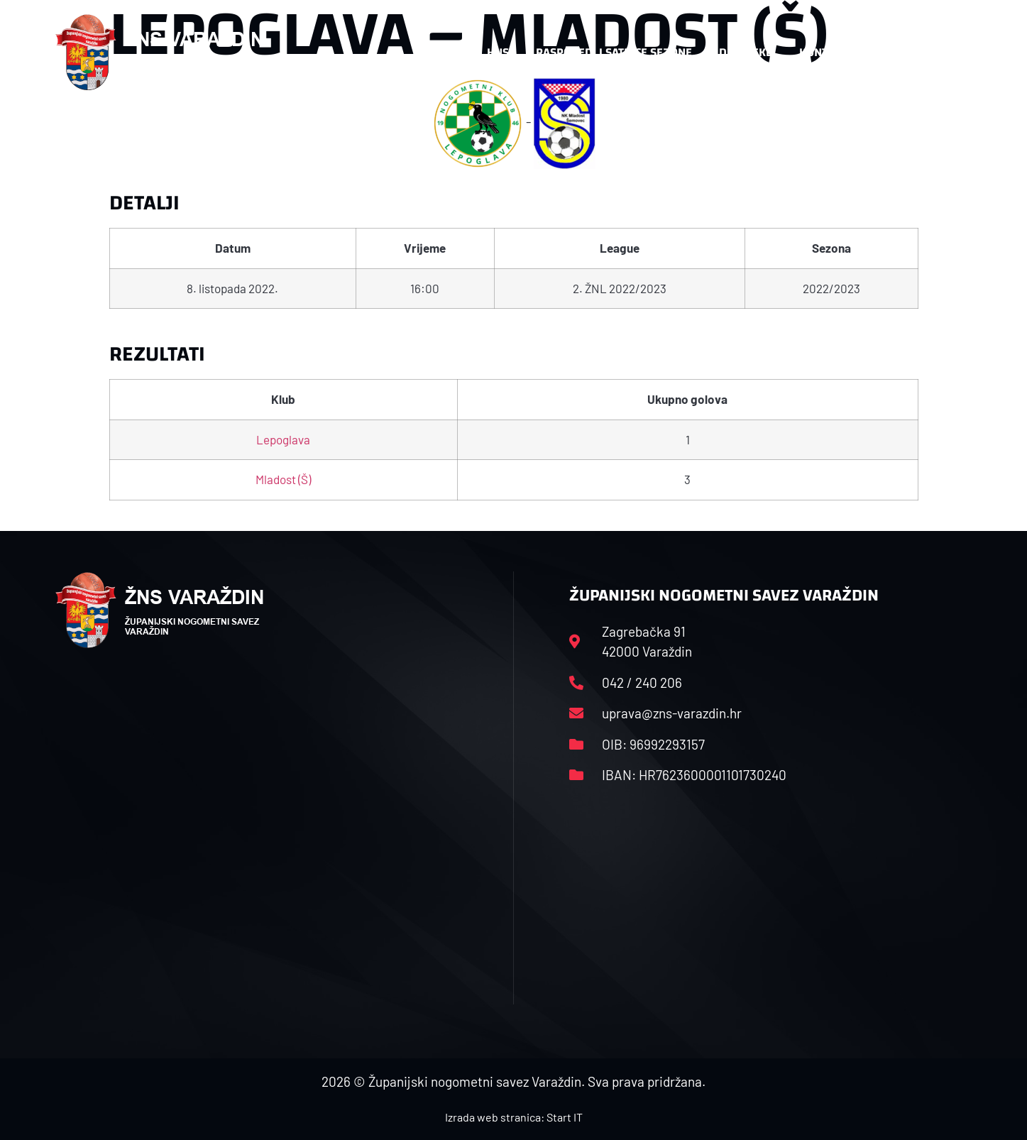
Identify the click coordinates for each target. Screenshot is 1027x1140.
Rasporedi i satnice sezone (614, 52)
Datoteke (745, 52)
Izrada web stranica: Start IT (514, 1117)
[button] (944, 52)
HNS (498, 52)
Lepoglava (283, 439)
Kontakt (823, 52)
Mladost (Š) (283, 479)
